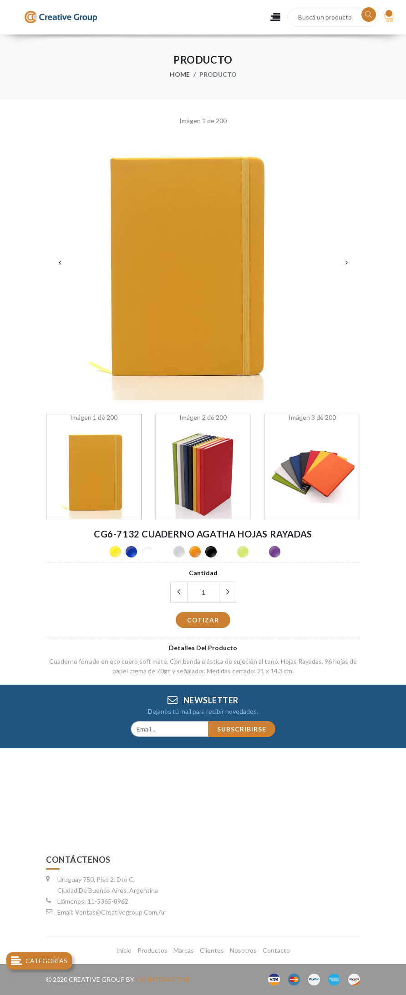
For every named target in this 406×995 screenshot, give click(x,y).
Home (180, 74)
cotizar (203, 620)
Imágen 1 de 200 (203, 121)
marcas (183, 950)
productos (152, 950)
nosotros (243, 950)
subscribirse (241, 729)
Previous (59, 262)
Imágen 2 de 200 (203, 417)
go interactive (163, 979)
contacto (276, 950)
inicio (124, 950)
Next (346, 262)
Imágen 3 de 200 (312, 417)
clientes (212, 950)
